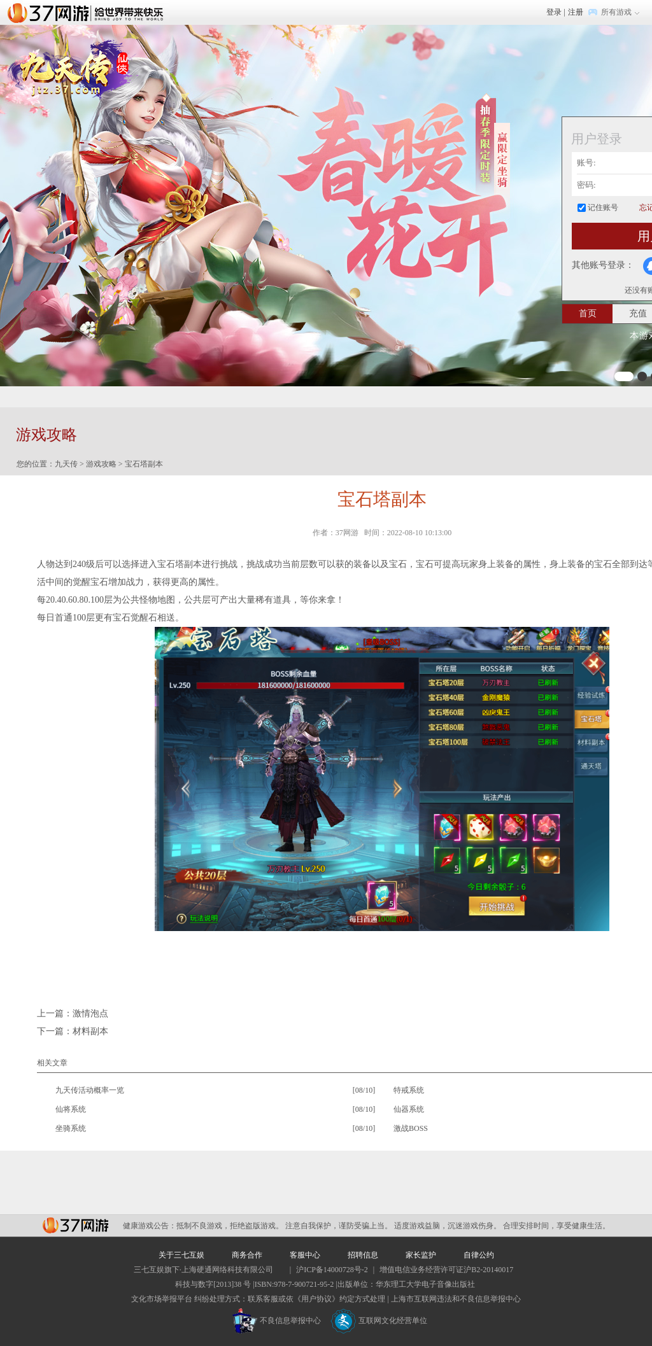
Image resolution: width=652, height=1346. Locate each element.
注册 (575, 12)
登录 (554, 12)
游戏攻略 (101, 463)
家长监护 (421, 1255)
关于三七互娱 (181, 1255)
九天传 (66, 463)
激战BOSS (410, 1128)
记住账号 (603, 207)
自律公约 (479, 1255)
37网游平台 (75, 1225)
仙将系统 (70, 1109)
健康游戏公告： (149, 1225)
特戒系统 (408, 1090)
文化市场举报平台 (161, 1298)
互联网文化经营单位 (378, 1320)
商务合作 (247, 1255)
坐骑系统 (70, 1128)
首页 (588, 313)
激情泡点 (90, 1013)
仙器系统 (408, 1109)
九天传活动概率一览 (89, 1090)
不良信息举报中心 (276, 1320)
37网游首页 (88, 12)
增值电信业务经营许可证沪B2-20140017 (446, 1269)
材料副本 (90, 1031)
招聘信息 (363, 1255)
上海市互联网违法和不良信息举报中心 (456, 1298)
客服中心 (305, 1255)
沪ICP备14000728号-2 (332, 1269)
